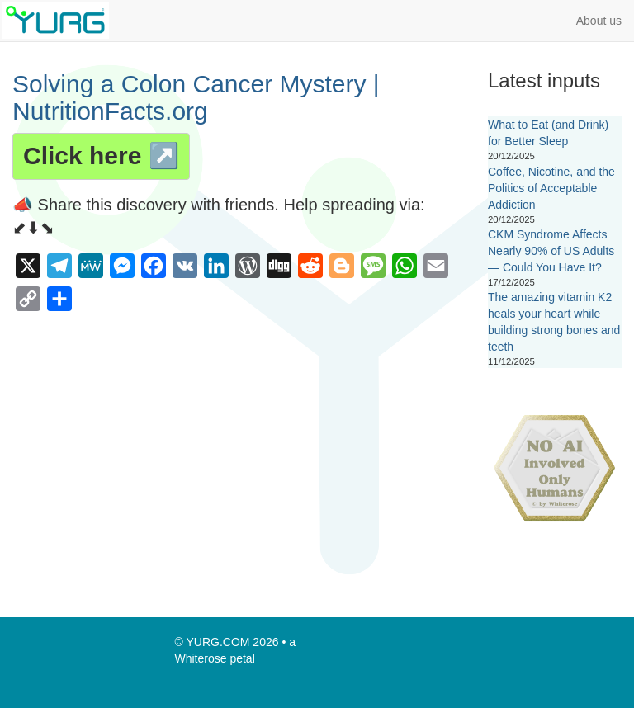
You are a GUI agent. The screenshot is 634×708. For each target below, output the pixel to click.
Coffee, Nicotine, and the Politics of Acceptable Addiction (551, 188)
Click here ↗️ (101, 155)
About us (599, 20)
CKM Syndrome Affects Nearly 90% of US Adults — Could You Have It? (551, 251)
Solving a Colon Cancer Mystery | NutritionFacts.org (196, 97)
